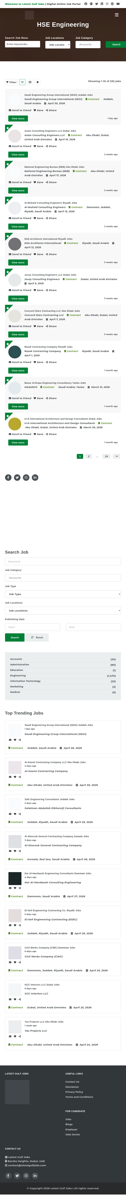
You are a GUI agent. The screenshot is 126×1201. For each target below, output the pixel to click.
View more (18, 118)
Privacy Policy (74, 1092)
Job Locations (54, 38)
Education (16, 670)
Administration (19, 664)
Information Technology (25, 681)
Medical (15, 692)
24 (106, 456)
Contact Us (72, 1081)
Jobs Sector (72, 1134)
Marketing (16, 686)
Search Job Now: (16, 37)
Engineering (18, 675)
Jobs (68, 1119)
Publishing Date (15, 619)
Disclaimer (72, 1086)
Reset (37, 637)
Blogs (69, 1124)
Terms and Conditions (79, 1097)
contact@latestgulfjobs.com (27, 1165)
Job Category (84, 38)
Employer (71, 1129)
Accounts (88, 44)
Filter (11, 82)
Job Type (10, 586)
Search (15, 637)
